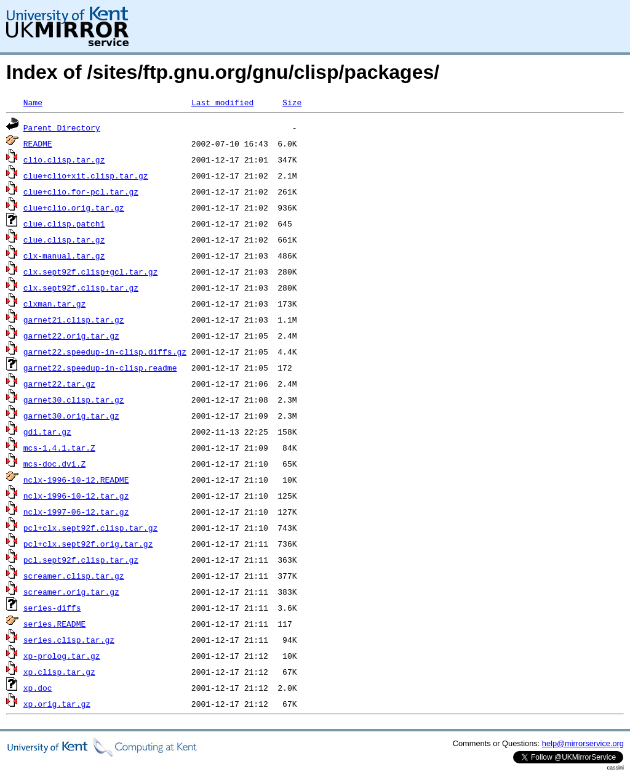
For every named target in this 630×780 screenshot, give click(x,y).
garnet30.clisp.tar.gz (73, 399)
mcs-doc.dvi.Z (54, 463)
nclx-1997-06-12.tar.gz (76, 511)
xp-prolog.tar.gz (61, 655)
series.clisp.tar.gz (68, 639)
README (37, 143)
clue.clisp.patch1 (64, 223)
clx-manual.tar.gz (64, 255)
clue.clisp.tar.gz (64, 239)
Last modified (222, 102)
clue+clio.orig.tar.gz (73, 207)
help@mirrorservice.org (583, 743)
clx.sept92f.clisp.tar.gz (80, 287)
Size (291, 102)
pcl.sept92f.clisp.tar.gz (80, 559)
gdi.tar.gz (47, 431)
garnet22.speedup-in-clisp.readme (100, 367)
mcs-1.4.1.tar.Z (59, 447)
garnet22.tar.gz (59, 383)
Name (32, 102)
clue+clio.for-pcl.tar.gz (80, 191)
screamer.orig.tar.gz (71, 591)
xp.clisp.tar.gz (59, 671)
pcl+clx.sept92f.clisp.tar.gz (90, 527)
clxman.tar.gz (54, 303)
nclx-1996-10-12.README (76, 479)
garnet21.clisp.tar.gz (73, 319)
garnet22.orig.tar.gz (71, 335)
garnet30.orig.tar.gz (71, 415)
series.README (54, 623)
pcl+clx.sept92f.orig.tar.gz (88, 543)
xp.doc (37, 687)
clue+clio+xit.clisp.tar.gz (85, 175)
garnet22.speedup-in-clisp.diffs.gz (104, 351)
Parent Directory (61, 127)
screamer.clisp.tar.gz (73, 575)
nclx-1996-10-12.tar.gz (76, 495)
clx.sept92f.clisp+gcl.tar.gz (90, 271)
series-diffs (52, 607)
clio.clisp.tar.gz (64, 159)
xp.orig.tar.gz (56, 703)
